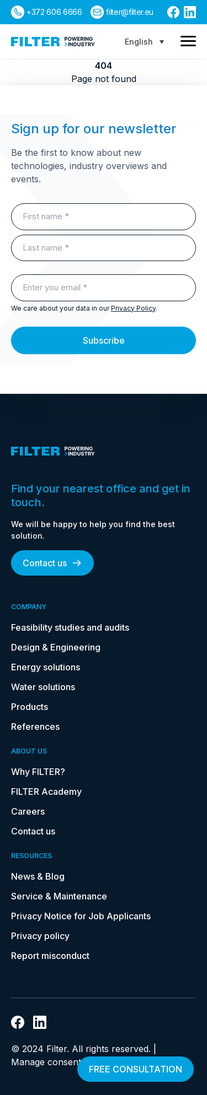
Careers (28, 811)
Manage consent (46, 1061)
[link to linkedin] (190, 12)
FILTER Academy (46, 791)
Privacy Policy (133, 308)
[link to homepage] (53, 41)
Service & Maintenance (59, 896)
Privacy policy (40, 935)
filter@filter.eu (129, 12)
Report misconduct (50, 955)
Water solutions (43, 686)
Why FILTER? (38, 771)
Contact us (52, 562)
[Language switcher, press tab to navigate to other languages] (144, 41)
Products (29, 706)
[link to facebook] (173, 12)
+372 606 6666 (54, 12)
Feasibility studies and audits (70, 627)
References (35, 726)
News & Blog (38, 876)
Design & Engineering (55, 647)
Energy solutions (45, 667)
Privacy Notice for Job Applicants (81, 915)
